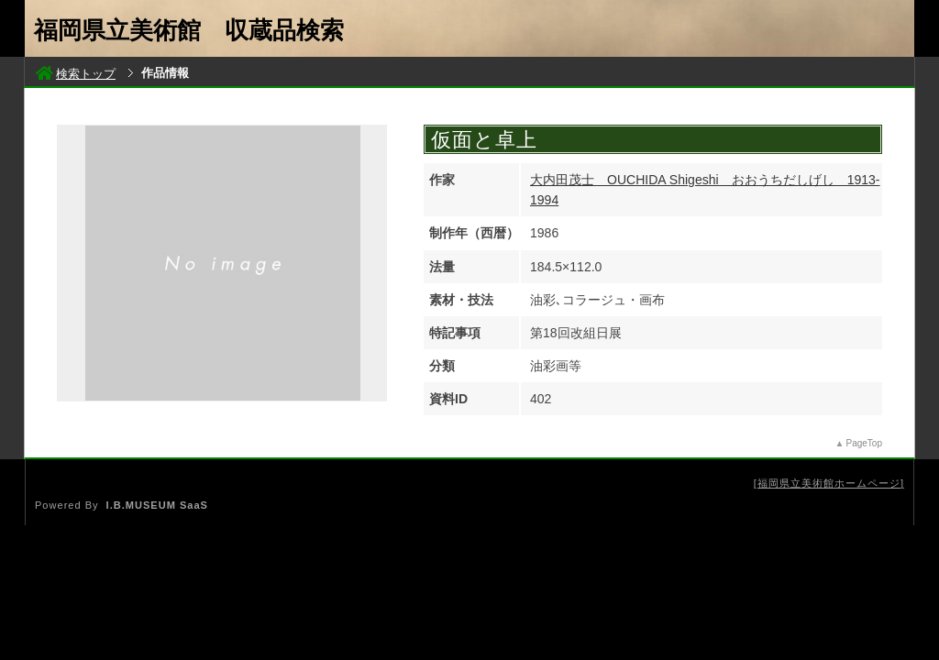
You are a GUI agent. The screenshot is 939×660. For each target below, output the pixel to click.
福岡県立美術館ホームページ (828, 483)
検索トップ (76, 74)
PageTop (864, 443)
